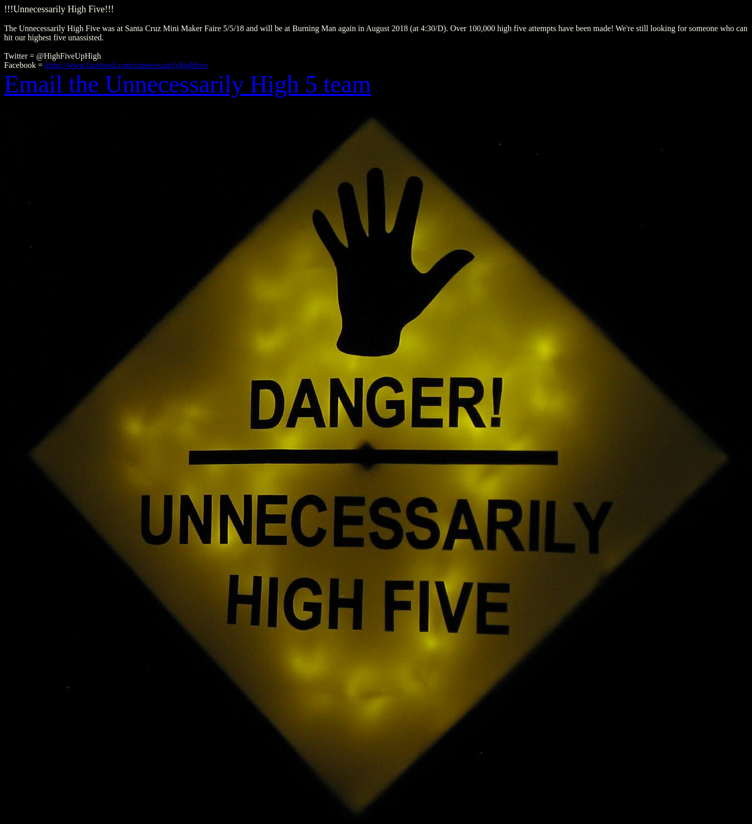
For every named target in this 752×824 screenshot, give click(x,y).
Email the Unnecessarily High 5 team (187, 84)
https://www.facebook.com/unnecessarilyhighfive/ (126, 65)
